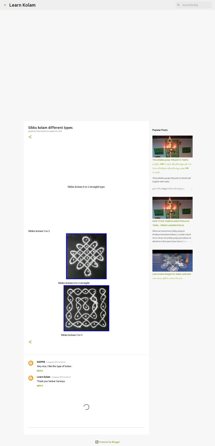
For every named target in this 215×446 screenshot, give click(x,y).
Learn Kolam (22, 4)
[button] (30, 137)
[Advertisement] (107, 98)
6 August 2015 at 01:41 (55, 362)
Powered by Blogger (107, 442)
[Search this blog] (196, 5)
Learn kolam (43, 377)
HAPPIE (41, 362)
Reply (40, 371)
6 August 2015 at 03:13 (61, 377)
